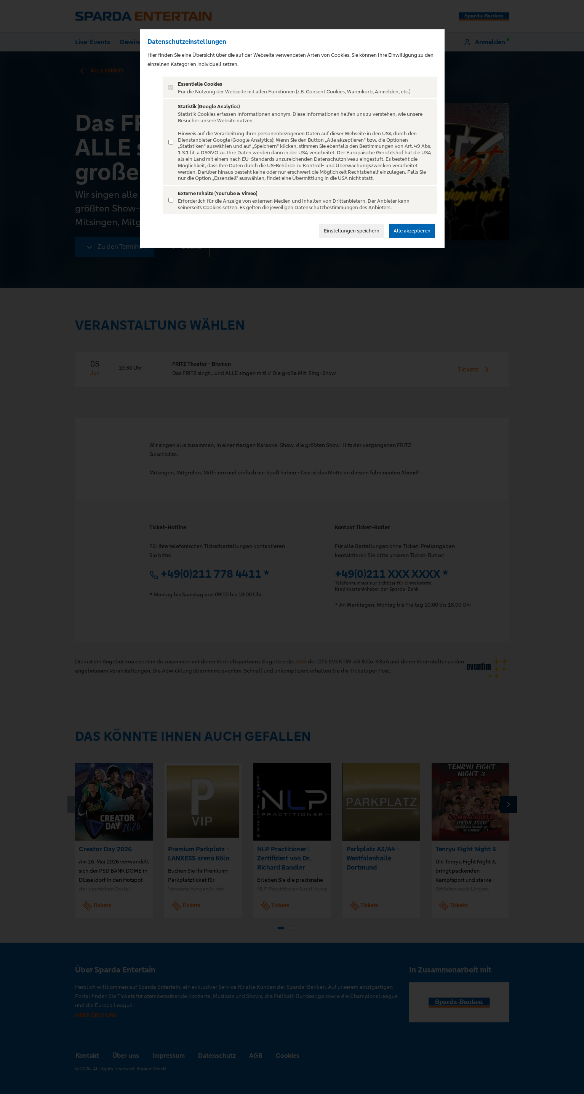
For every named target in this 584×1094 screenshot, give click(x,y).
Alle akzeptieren (412, 230)
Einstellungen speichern (351, 230)
